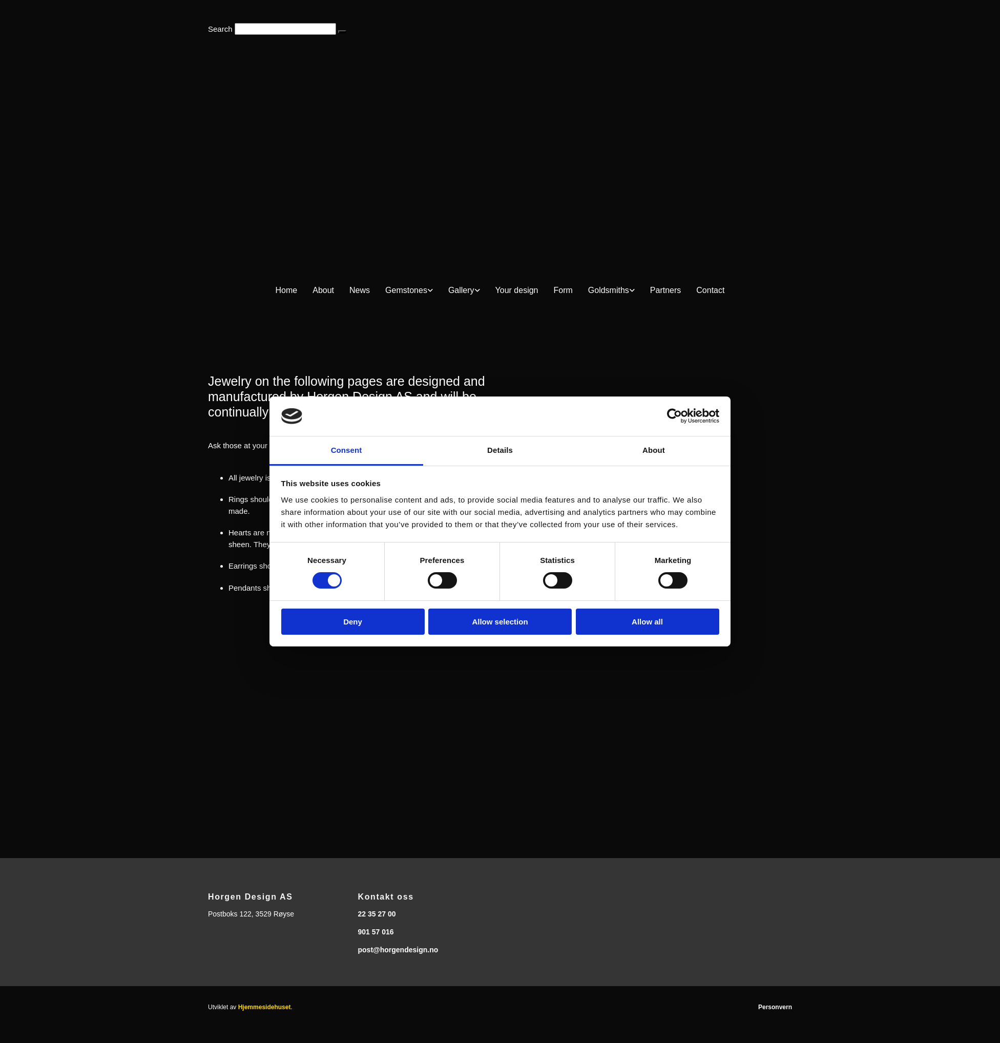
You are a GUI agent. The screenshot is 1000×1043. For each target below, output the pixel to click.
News (359, 290)
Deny (352, 621)
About (323, 290)
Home (287, 290)
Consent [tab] (346, 450)
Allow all (647, 621)
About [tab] (653, 450)
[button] (342, 31)
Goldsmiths (608, 290)
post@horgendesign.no (398, 950)
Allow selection (500, 621)
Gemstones (406, 290)
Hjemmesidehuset (264, 1007)
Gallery (461, 290)
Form (562, 290)
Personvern (775, 1007)
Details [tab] (500, 450)
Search (220, 29)
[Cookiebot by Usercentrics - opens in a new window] (674, 416)
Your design (516, 290)
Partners (665, 290)
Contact (710, 290)
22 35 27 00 (377, 914)
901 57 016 (376, 932)
